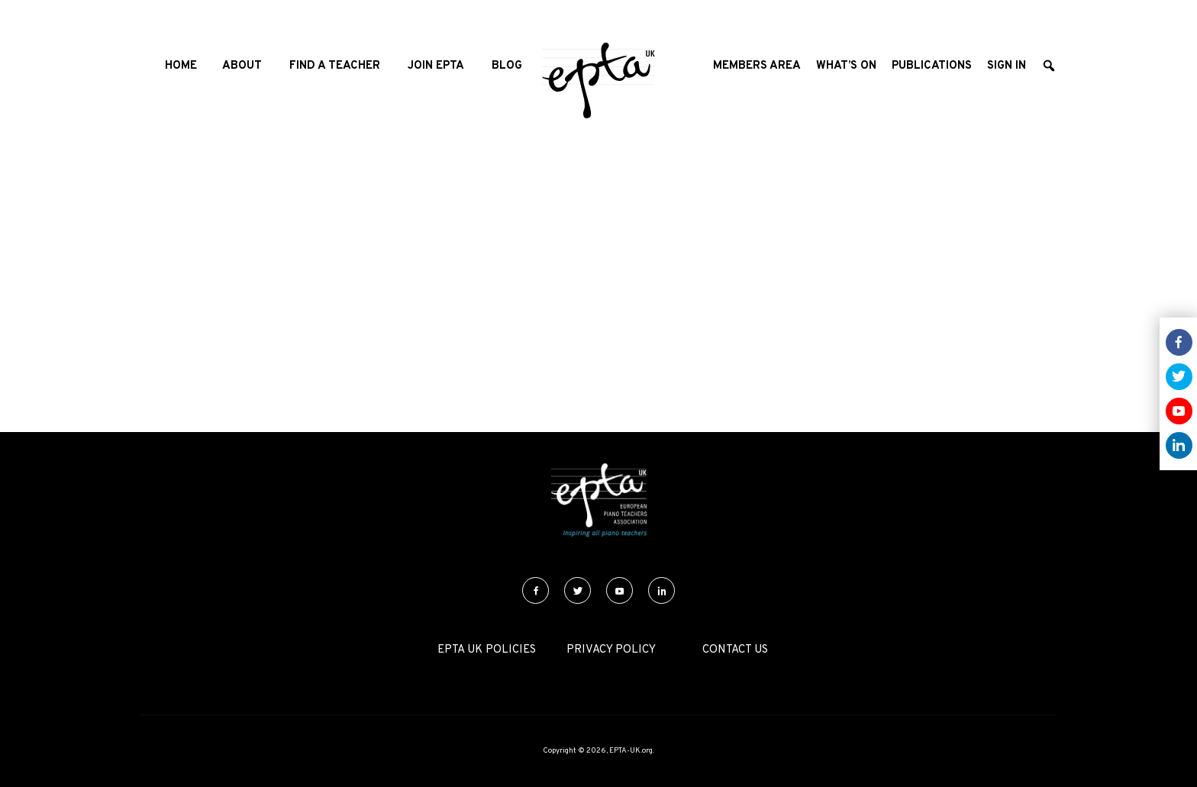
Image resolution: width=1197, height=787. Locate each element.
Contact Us (735, 650)
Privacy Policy (611, 650)
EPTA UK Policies (486, 650)
